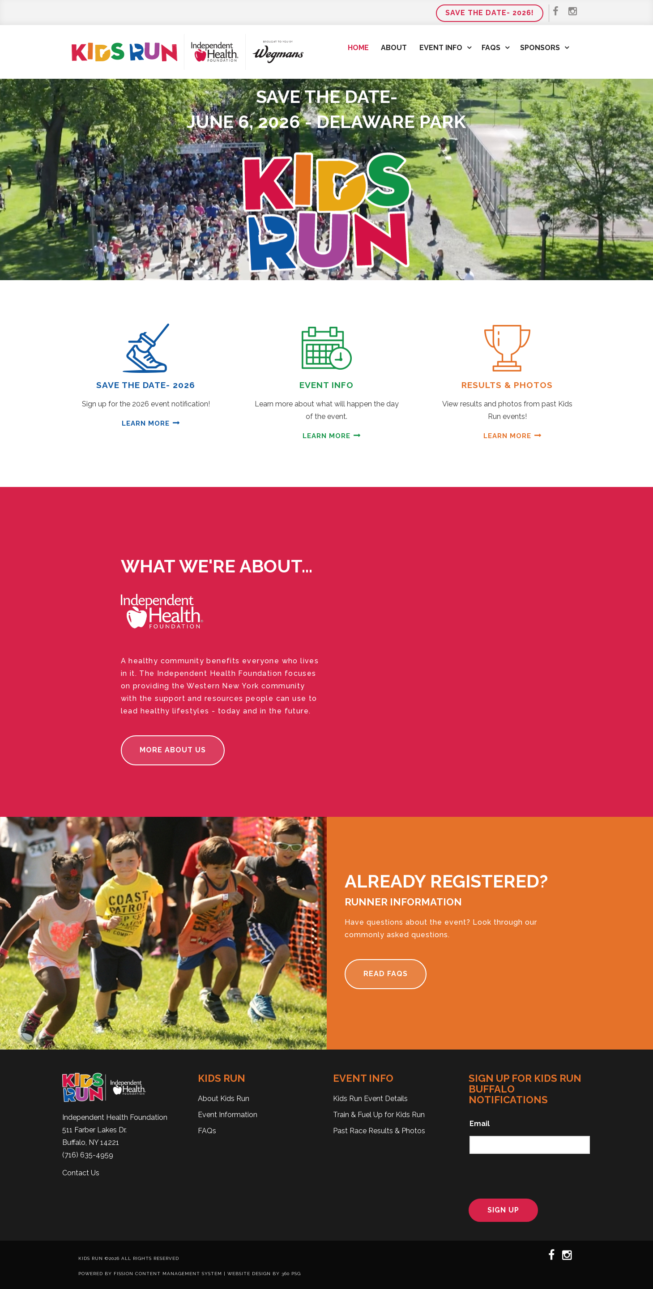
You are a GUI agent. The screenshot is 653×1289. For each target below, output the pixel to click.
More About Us (173, 750)
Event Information (227, 1114)
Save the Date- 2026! (489, 13)
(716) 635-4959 (87, 1155)
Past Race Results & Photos (379, 1131)
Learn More (146, 423)
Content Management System (178, 1273)
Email (479, 1123)
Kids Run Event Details (370, 1098)
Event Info (440, 47)
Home (358, 47)
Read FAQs (385, 973)
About (394, 47)
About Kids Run (223, 1098)
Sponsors (540, 47)
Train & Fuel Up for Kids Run (379, 1114)
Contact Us (80, 1173)
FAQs (491, 47)
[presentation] (524, 1175)
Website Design (249, 1273)
